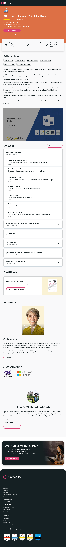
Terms (5, 499)
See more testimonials (12, 427)
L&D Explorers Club (8, 507)
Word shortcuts (49, 95)
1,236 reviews (19, 19)
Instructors (6, 492)
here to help (40, 101)
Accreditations (7, 494)
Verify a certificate (8, 524)
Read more (9, 357)
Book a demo (7, 520)
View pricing (12, 30)
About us (5, 488)
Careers (5, 490)
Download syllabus (54, 146)
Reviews (5, 497)
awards (15, 494)
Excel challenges (8, 512)
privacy (10, 499)
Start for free (12, 458)
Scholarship (6, 509)
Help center (6, 522)
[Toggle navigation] (64, 3)
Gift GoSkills (6, 501)
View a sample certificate (16, 289)
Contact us (6, 518)
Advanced (41, 88)
